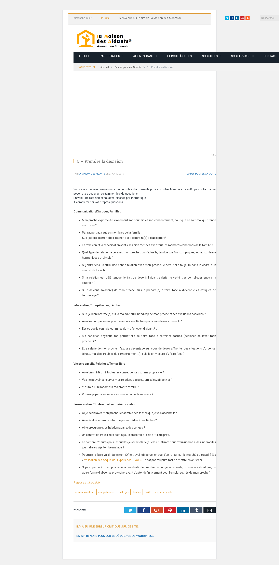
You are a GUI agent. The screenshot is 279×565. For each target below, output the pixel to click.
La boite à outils (179, 56)
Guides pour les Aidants (201, 174)
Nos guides (210, 56)
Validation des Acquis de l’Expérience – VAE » (113, 460)
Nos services (240, 56)
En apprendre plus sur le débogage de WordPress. (115, 536)
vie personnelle (163, 492)
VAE (148, 492)
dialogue (124, 492)
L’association (110, 56)
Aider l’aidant (143, 56)
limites (137, 492)
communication (84, 492)
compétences (106, 492)
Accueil (84, 56)
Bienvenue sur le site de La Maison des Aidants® (150, 18)
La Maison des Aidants (91, 174)
